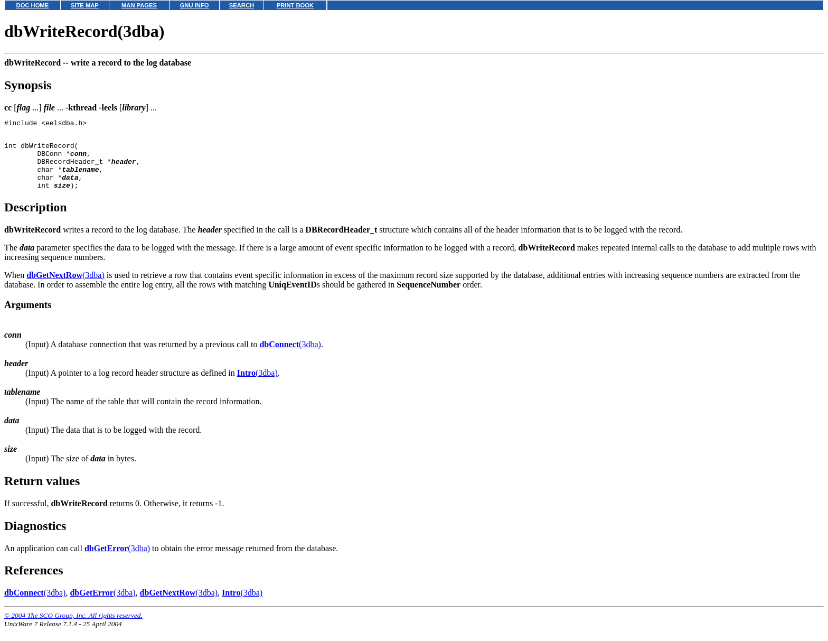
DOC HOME (32, 5)
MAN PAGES (139, 5)
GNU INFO (194, 5)
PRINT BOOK (295, 5)
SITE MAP (85, 5)
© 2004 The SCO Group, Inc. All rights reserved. (73, 628)
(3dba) (65, 287)
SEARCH (241, 5)
